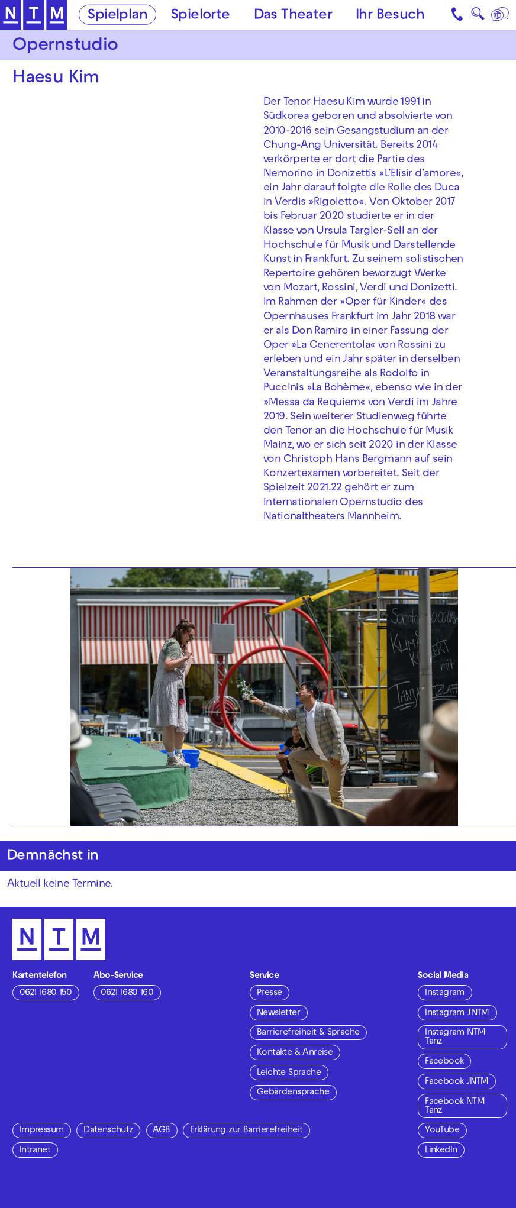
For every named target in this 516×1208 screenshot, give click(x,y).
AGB (161, 1130)
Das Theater (293, 15)
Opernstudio (65, 46)
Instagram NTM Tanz (455, 1037)
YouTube (442, 1130)
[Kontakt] (458, 15)
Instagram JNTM (457, 1013)
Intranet (35, 1150)
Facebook (444, 1062)
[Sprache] (501, 15)
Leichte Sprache (289, 1073)
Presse (269, 993)
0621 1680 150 (46, 993)
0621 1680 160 (127, 993)
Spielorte (200, 15)
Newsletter (278, 1013)
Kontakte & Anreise (295, 1053)
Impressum (42, 1130)
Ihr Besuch (390, 15)
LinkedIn (441, 1150)
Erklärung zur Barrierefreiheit (246, 1130)
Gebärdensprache (293, 1093)
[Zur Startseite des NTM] (33, 15)
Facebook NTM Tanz (455, 1106)
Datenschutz (108, 1130)
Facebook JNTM (456, 1082)
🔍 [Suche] (477, 16)
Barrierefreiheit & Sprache (308, 1033)
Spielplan (117, 15)
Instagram (445, 993)
